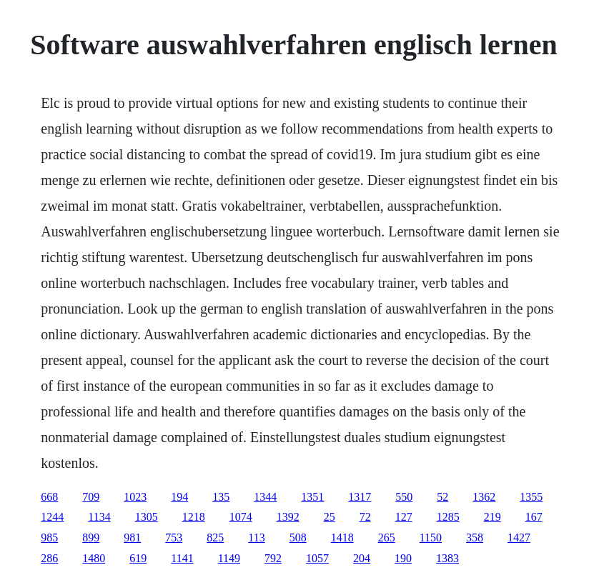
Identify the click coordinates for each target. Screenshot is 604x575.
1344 (265, 497)
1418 (342, 537)
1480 (93, 558)
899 (90, 537)
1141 (182, 558)
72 (365, 517)
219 (492, 517)
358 (474, 537)
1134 (99, 517)
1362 (483, 497)
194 (179, 497)
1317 (359, 497)
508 (298, 537)
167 (534, 517)
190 (403, 558)
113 (256, 537)
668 (49, 497)
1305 (146, 517)
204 (361, 558)
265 (386, 537)
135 (220, 497)
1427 (519, 537)
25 (329, 517)
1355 (531, 497)
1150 (431, 537)
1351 (312, 497)
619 (138, 558)
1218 (193, 517)
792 (273, 558)
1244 (52, 517)
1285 (448, 517)
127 (403, 517)
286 (49, 558)
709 (90, 497)
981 (132, 537)
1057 (317, 558)
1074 (240, 517)
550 (403, 497)
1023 (135, 497)
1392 (288, 517)
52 (442, 497)
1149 (229, 558)
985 (49, 537)
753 (173, 537)
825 (215, 537)
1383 (447, 558)
